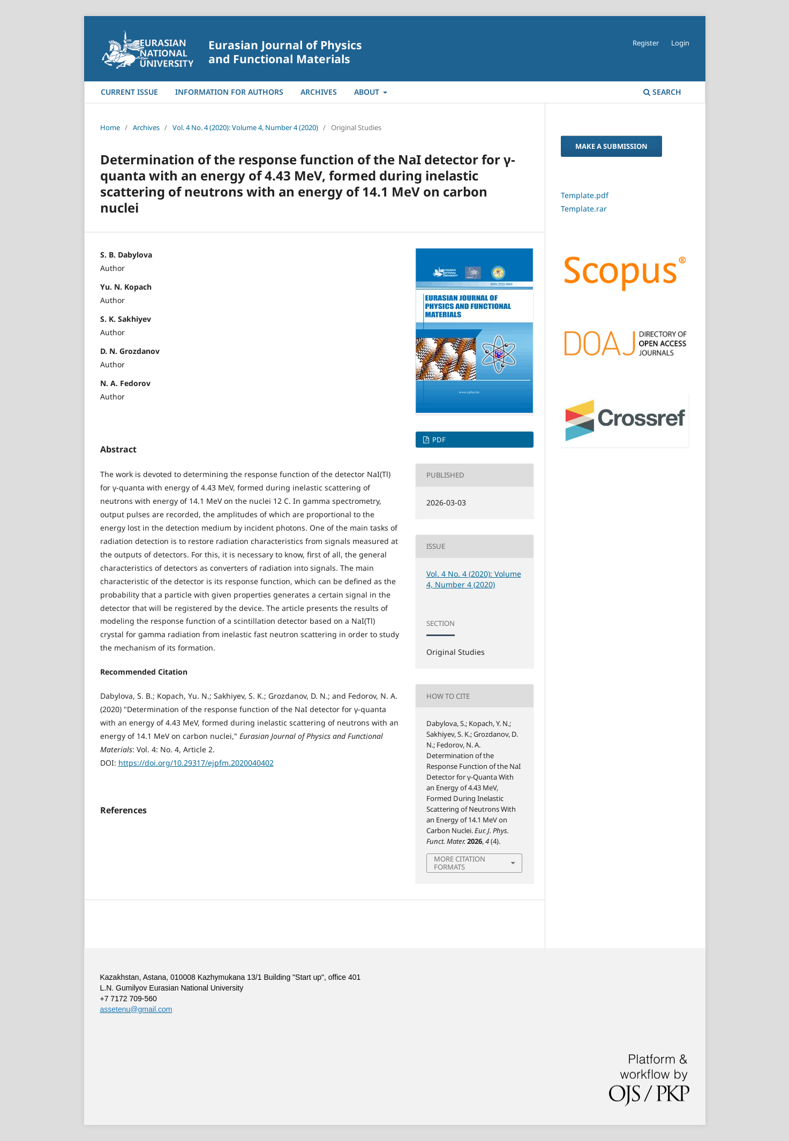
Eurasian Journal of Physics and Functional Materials (285, 51)
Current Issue (129, 92)
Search (662, 92)
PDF (438, 439)
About (367, 92)
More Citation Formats (459, 862)
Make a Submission (611, 146)
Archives (318, 92)
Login (680, 43)
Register (646, 43)
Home (110, 127)
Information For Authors (229, 92)
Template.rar (584, 208)
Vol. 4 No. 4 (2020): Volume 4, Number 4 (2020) (245, 127)
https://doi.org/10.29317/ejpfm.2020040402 (196, 763)
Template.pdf (584, 195)
